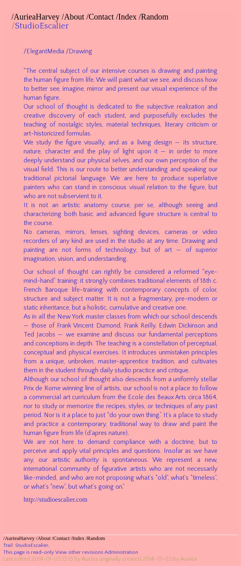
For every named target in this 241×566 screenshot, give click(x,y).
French (32, 289)
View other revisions (79, 552)
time (172, 241)
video (209, 232)
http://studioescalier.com (55, 499)
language (93, 178)
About (74, 16)
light (128, 151)
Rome (52, 388)
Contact (101, 16)
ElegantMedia (45, 51)
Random (155, 16)
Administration (121, 552)
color (209, 289)
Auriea (90, 559)
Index (127, 16)
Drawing (80, 51)
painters (34, 187)
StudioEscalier (42, 26)
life (89, 79)
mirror (95, 88)
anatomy (96, 205)
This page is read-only (28, 552)
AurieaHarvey (37, 16)
